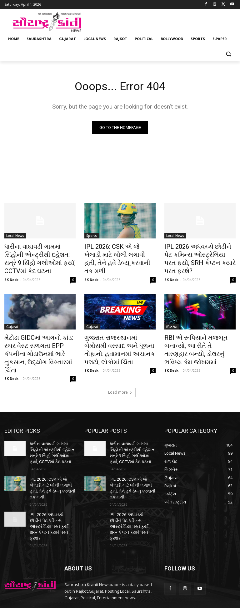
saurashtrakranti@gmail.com (113, 574)
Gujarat (12, 322)
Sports (91, 236)
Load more (120, 375)
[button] (228, 54)
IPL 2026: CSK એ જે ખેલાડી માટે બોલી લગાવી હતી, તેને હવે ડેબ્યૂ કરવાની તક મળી (120, 254)
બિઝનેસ (171, 322)
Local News (15, 236)
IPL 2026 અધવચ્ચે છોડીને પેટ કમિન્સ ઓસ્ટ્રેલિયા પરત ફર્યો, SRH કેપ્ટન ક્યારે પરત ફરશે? (197, 254)
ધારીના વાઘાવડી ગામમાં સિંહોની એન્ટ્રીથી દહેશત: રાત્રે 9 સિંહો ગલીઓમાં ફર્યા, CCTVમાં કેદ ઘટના (37, 257)
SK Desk (11, 275)
